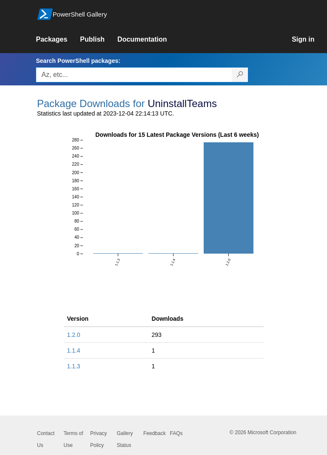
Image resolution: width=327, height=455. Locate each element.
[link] (58, 39)
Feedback (154, 433)
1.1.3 (73, 366)
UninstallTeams (182, 103)
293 (157, 334)
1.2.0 (73, 334)
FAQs (176, 433)
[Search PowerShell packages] (240, 74)
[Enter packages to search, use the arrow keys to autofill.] (134, 74)
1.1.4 (73, 350)
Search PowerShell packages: (78, 60)
